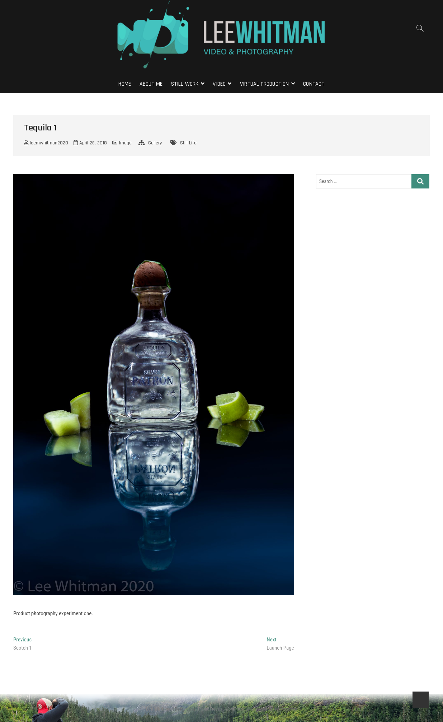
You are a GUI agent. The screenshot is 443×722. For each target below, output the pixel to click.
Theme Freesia (209, 709)
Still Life (188, 143)
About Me (151, 84)
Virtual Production (264, 84)
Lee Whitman (159, 709)
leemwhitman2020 (46, 143)
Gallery (155, 143)
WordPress (234, 709)
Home (124, 84)
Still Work (185, 84)
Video (219, 84)
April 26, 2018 (90, 143)
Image (125, 143)
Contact (313, 84)
